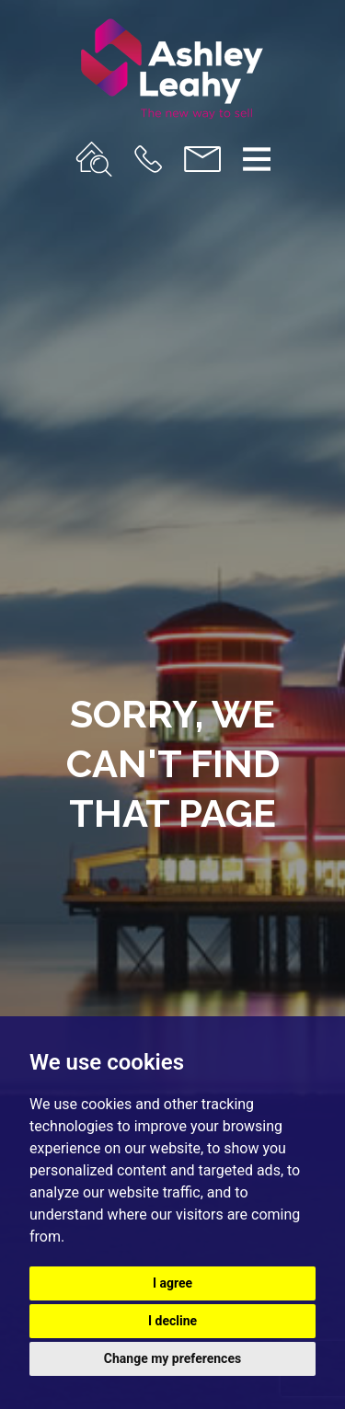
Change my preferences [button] (172, 1358)
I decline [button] (172, 1320)
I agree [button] (172, 1283)
